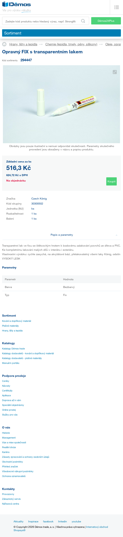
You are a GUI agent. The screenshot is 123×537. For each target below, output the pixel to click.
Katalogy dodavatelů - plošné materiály (22, 358)
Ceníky (5, 381)
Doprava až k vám (11, 400)
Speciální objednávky (13, 405)
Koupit (111, 181)
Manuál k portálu (10, 363)
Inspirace (33, 521)
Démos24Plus (106, 20)
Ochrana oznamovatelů (14, 476)
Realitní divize (9, 447)
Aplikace (6, 395)
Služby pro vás (10, 414)
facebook (48, 521)
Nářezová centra (10, 503)
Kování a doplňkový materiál (16, 321)
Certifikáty (7, 390)
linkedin (62, 521)
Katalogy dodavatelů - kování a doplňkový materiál (28, 353)
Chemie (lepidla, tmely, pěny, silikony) (71, 44)
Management (8, 437)
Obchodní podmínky (12, 461)
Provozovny (8, 494)
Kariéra (5, 452)
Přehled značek (10, 466)
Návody (6, 385)
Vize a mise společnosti (14, 442)
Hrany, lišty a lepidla (23, 44)
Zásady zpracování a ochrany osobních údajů (25, 456)
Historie (6, 432)
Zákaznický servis (11, 498)
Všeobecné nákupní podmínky (17, 471)
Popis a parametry (84, 234)
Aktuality (18, 521)
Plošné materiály (10, 325)
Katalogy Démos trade (13, 348)
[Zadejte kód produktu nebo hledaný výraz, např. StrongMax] (45, 21)
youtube (76, 521)
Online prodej (9, 409)
